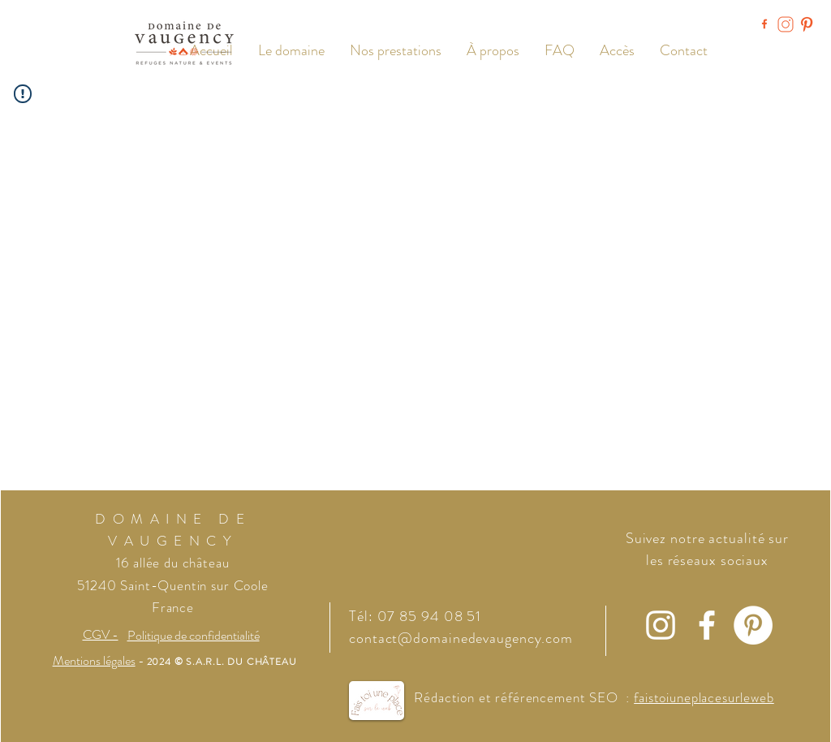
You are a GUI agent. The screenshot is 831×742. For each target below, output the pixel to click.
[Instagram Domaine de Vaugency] (785, 24)
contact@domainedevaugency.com (461, 638)
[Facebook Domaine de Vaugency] (764, 24)
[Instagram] (660, 625)
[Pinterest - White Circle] (753, 625)
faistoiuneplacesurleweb (704, 697)
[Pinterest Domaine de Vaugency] (807, 24)
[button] (395, 50)
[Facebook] (706, 625)
